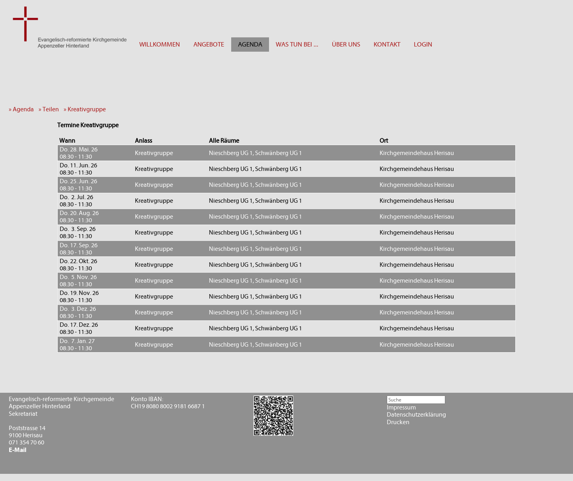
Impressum (401, 407)
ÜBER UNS (346, 44)
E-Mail (17, 450)
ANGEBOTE (208, 44)
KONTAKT (387, 44)
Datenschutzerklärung (416, 414)
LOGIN (423, 44)
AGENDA (250, 44)
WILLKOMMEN (159, 44)
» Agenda (23, 109)
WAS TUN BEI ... (297, 44)
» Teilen (50, 109)
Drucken (398, 422)
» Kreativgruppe (86, 109)
